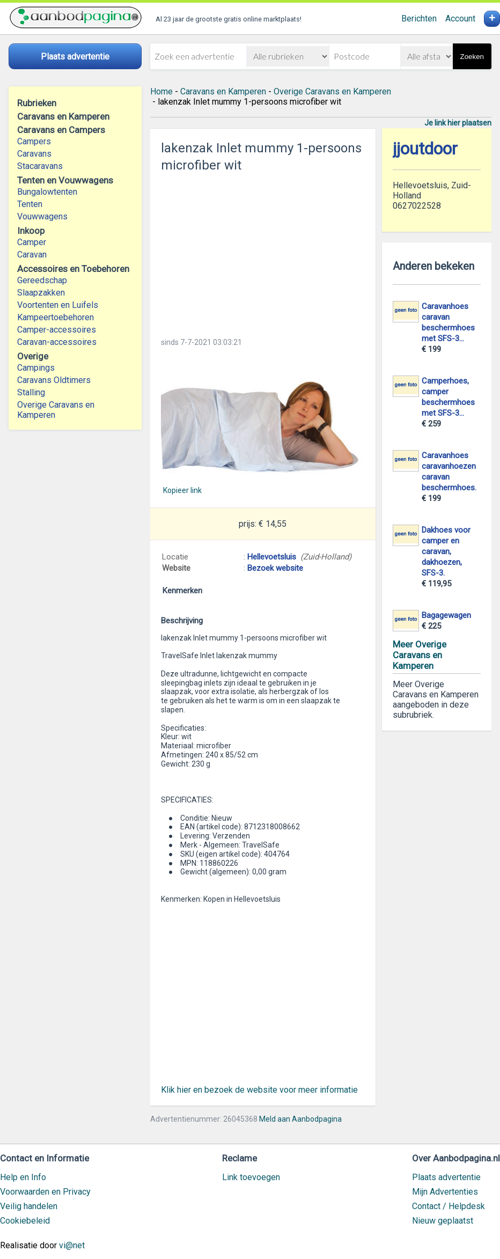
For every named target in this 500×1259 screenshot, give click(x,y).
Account (460, 18)
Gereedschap (42, 280)
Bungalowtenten (47, 192)
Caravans (34, 154)
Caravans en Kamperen (223, 91)
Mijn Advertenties (445, 1192)
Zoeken (472, 57)
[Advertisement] (263, 251)
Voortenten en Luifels (57, 305)
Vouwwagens (42, 216)
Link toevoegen (251, 1177)
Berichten (419, 18)
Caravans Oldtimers (54, 380)
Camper (31, 242)
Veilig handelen (28, 1206)
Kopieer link (182, 490)
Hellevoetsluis (271, 557)
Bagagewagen (446, 615)
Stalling (31, 392)
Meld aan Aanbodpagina (300, 1119)
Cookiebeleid (25, 1221)
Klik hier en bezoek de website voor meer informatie (259, 1090)
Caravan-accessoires (57, 342)
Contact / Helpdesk (448, 1206)
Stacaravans (40, 166)
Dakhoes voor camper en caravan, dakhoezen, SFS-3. (446, 551)
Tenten (29, 204)
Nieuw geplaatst (442, 1221)
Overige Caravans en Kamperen (55, 410)
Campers (34, 141)
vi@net (72, 1245)
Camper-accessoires (56, 330)
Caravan (32, 254)
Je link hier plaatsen (457, 123)
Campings (36, 368)
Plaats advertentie (446, 1177)
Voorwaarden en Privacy (45, 1192)
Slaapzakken (41, 293)
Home (161, 91)
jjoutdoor (425, 149)
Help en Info (23, 1177)
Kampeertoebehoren (55, 317)
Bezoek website (275, 568)
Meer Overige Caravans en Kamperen (419, 655)
